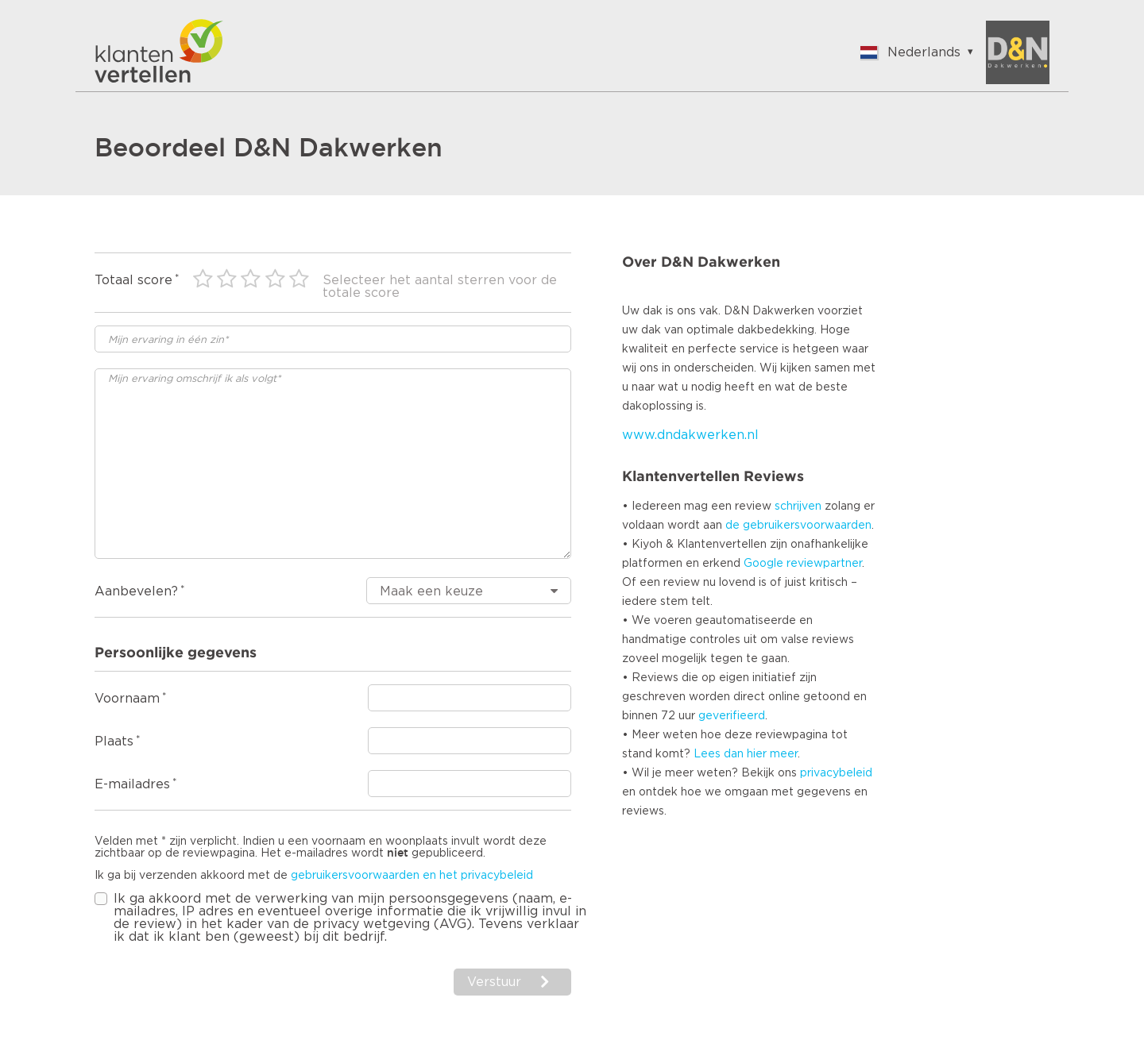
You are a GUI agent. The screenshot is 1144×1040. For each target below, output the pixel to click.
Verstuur (494, 982)
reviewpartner (824, 563)
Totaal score (133, 280)
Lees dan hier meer (746, 754)
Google (763, 563)
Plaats (114, 741)
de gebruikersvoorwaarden (798, 525)
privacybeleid (836, 773)
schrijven (798, 506)
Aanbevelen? (136, 591)
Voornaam (127, 698)
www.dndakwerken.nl (690, 435)
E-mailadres (132, 784)
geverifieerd (731, 716)
